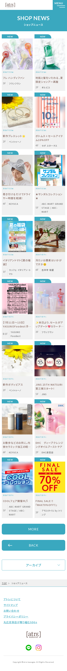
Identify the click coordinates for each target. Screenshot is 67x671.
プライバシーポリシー (16, 616)
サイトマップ (11, 605)
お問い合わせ (11, 610)
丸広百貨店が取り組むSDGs (20, 622)
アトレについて (12, 599)
